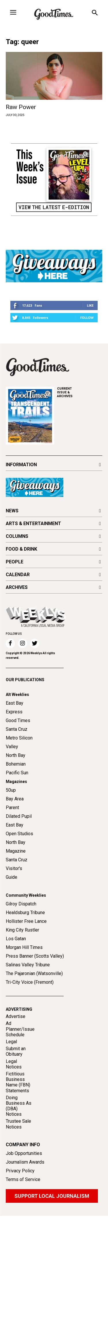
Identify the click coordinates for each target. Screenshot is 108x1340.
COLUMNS (17, 536)
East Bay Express (14, 707)
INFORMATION (21, 464)
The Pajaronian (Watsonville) (34, 973)
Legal (11, 1041)
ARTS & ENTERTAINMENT (33, 523)
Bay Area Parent (15, 803)
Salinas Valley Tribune (28, 965)
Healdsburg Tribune (25, 912)
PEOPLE (14, 562)
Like (90, 305)
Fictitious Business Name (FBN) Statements (18, 1082)
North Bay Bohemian (16, 760)
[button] (94, 13)
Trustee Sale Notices (18, 1123)
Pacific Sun (17, 772)
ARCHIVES (80, 392)
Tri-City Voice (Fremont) (30, 982)
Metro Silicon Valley (19, 742)
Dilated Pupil (19, 816)
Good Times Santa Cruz (18, 725)
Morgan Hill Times (24, 947)
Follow (87, 317)
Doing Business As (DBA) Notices (18, 1106)
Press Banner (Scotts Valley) (35, 956)
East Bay (14, 825)
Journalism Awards (25, 1162)
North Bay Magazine (16, 847)
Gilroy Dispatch (21, 904)
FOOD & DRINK (21, 549)
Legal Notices (14, 1064)
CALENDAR (18, 574)
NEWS (12, 510)
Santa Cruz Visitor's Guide (16, 868)
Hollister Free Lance (26, 921)
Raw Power (21, 107)
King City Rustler (22, 930)
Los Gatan (16, 938)
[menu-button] (13, 13)
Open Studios (19, 833)
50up (11, 790)
